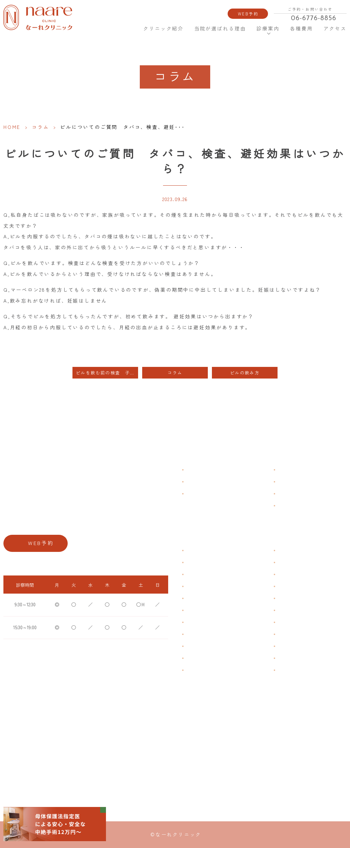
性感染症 (194, 658)
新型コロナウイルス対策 (300, 493)
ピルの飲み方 (244, 372)
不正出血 (194, 550)
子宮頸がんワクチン (296, 574)
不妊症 (284, 550)
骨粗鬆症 (194, 646)
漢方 (282, 562)
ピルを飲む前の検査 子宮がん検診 (107, 372)
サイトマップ (290, 505)
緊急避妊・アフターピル (300, 610)
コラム (40, 126)
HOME (128, 28)
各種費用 (301, 28)
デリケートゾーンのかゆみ (210, 622)
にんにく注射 (290, 658)
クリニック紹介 (162, 28)
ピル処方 (286, 598)
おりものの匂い (200, 610)
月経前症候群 (198, 598)
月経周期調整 (198, 586)
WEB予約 (248, 13)
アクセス (334, 28)
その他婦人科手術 (294, 646)
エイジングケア (292, 586)
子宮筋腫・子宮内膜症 (206, 574)
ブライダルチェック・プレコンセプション (225, 670)
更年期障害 (196, 634)
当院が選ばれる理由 (220, 28)
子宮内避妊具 (290, 622)
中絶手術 (286, 634)
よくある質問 (290, 469)
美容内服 (286, 670)
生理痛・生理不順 (202, 562)
